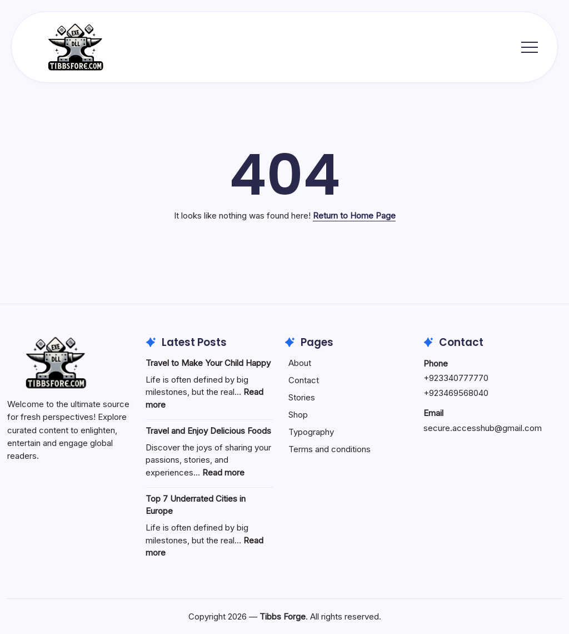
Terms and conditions (329, 449)
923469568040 (458, 393)
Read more (223, 472)
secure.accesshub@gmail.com (482, 428)
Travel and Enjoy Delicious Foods (208, 430)
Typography (311, 432)
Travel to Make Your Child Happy (208, 363)
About (299, 363)
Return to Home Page (354, 215)
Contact (303, 380)
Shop (298, 414)
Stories (301, 397)
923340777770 (458, 378)
